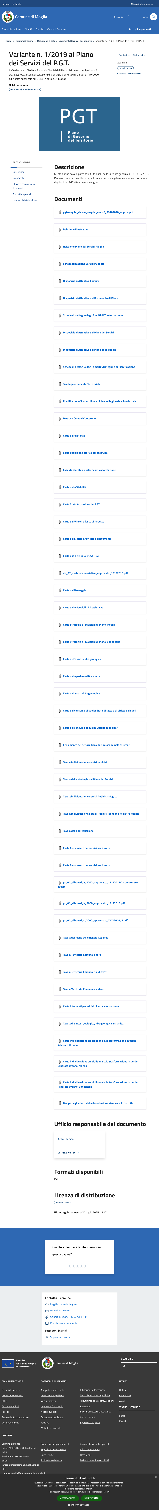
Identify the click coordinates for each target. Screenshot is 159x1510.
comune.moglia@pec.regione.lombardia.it (24, 1473)
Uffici (4, 1401)
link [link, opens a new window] (108, 1492)
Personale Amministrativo (15, 1417)
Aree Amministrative (12, 1395)
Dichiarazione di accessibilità (94, 1460)
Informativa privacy (90, 1449)
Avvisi (122, 1401)
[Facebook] (127, 17)
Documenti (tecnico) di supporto (75, 41)
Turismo (45, 1422)
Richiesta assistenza (51, 1460)
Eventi (122, 1421)
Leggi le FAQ (47, 1455)
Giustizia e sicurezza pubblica (95, 1395)
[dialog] (79, 1492)
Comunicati (125, 1395)
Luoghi (122, 1416)
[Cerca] (153, 16)
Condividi (124, 55)
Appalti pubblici (49, 1412)
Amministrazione (24, 41)
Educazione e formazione (93, 1390)
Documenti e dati (46, 41)
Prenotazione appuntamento (55, 1444)
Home (8, 41)
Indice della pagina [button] (21, 162)
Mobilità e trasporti (51, 1428)
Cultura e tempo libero (52, 1395)
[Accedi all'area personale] (142, 4)
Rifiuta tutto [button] (91, 1498)
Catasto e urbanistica (52, 1417)
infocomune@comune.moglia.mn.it (20, 1465)
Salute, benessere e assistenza (95, 1411)
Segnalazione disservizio (53, 1449)
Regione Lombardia (11, 4)
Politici (5, 1412)
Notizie (122, 1390)
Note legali (85, 1455)
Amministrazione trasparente (95, 1444)
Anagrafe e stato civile (52, 1390)
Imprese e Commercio (52, 1406)
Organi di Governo (11, 1390)
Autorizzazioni (87, 1417)
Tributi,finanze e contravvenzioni (97, 1401)
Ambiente (85, 1406)
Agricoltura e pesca (90, 1422)
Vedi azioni (140, 55)
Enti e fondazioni (10, 1406)
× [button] (155, 1477)
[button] (79, 1504)
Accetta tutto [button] (67, 1498)
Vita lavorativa (48, 1401)
